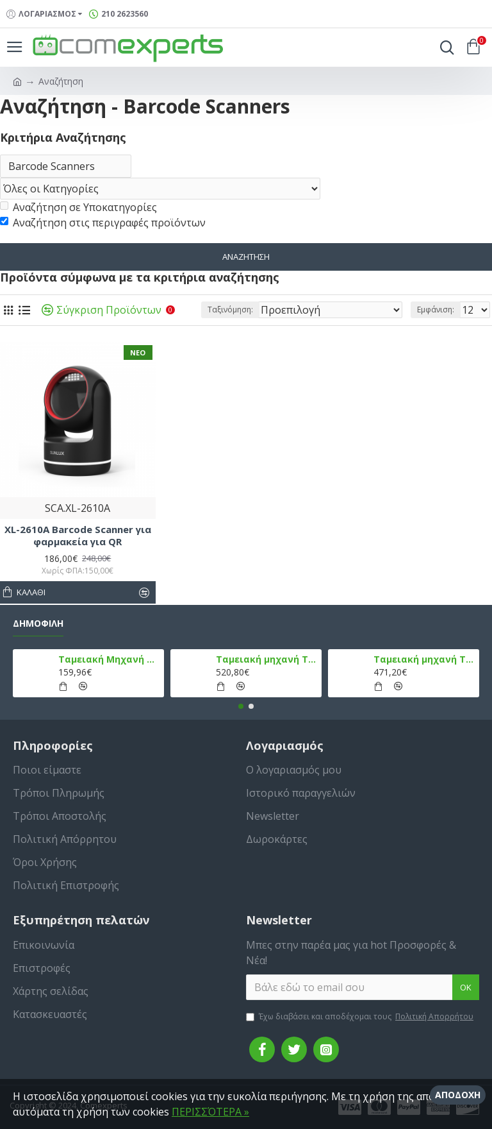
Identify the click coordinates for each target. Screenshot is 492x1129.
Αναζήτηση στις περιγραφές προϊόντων (103, 224)
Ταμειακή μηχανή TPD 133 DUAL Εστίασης (267, 659)
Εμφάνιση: (435, 310)
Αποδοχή (457, 1095)
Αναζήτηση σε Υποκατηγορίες (78, 208)
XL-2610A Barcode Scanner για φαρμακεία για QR (77, 537)
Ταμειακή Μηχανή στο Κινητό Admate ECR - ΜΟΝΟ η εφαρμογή (109, 659)
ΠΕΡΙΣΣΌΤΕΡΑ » (210, 1112)
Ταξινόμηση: (230, 310)
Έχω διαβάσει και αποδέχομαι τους (360, 1017)
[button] (240, 706)
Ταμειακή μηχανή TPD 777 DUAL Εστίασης (424, 659)
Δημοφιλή (38, 623)
